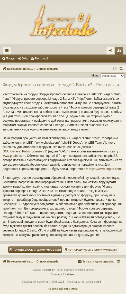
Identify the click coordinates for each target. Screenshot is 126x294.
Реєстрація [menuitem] (120, 52)
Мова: (95, 75)
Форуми (82, 52)
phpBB (49, 269)
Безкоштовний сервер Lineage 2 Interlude (44, 50)
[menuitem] (121, 69)
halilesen (70, 274)
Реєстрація (42, 58)
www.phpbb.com (14, 156)
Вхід (25, 58)
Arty (59, 274)
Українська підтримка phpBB (84, 281)
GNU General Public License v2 (24, 151)
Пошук (10, 58)
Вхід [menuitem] (112, 52)
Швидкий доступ (8, 52)
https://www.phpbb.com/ (105, 169)
